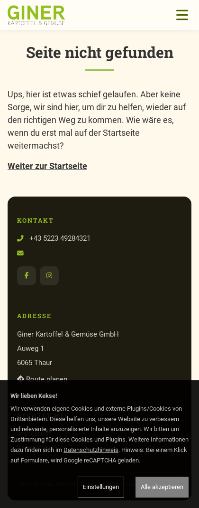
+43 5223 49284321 (59, 238)
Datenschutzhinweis (90, 449)
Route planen (42, 379)
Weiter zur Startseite (47, 166)
